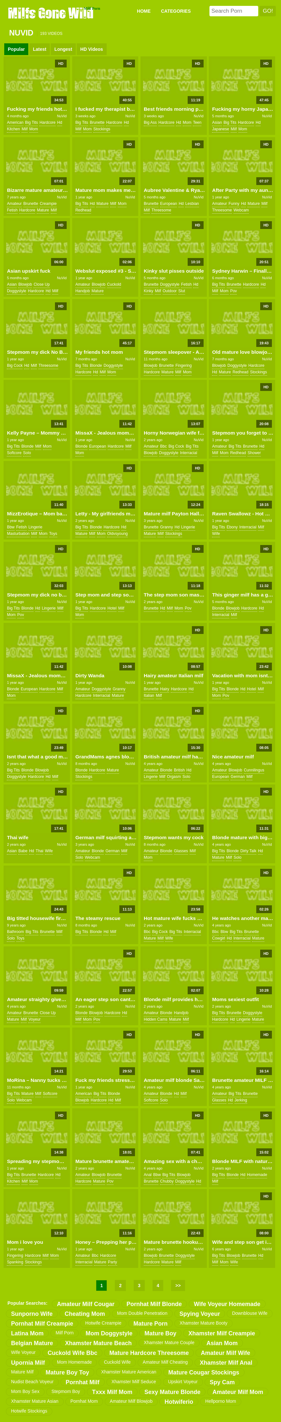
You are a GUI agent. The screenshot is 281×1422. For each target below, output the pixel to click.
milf (24, 129)
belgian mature (32, 1343)
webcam (241, 210)
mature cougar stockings (203, 1372)
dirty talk (248, 851)
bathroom (15, 931)
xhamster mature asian (35, 1401)
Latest (39, 49)
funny (234, 203)
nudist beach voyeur (32, 1381)
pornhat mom (84, 1401)
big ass (150, 122)
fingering (183, 365)
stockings (101, 129)
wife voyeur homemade (227, 1304)
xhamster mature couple (169, 1342)
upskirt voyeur (183, 1381)
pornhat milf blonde (154, 1304)
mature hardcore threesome (149, 1353)
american (15, 122)
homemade (257, 1174)
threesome (161, 210)
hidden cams (155, 1019)
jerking (240, 1100)
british (179, 770)
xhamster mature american (128, 1371)
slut (181, 291)
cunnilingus (254, 770)
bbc (163, 446)
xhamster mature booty (203, 1323)
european (168, 203)
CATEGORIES (176, 11)
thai (39, 851)
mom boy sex (25, 1391)
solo (27, 453)
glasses (181, 851)
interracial (188, 453)
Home (144, 11)
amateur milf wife (225, 1353)
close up (41, 284)
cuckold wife (117, 1362)
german (238, 776)
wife (216, 533)
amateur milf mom (237, 1392)
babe (22, 851)
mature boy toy (67, 1372)
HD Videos (91, 49)
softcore (14, 453)
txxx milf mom (112, 1392)
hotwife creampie (103, 1323)
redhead (83, 210)
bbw (10, 527)
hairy (164, 689)
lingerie (35, 527)
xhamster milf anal (226, 1362)
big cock (14, 365)
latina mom (27, 1333)
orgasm (174, 776)
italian (149, 695)
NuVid (62, 116)
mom (33, 129)
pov (233, 291)
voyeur (34, 1019)
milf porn (65, 1332)
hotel (111, 608)
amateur (14, 203)
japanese (220, 129)
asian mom (222, 1343)
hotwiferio (179, 1402)
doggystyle (16, 291)
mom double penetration (142, 1313)
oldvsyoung (117, 533)
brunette (97, 122)
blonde (96, 365)
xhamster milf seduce (134, 1381)
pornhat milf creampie (42, 1323)
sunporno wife (32, 1314)
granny (166, 527)
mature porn (150, 1323)
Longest (63, 49)
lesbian (192, 203)
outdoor (170, 291)
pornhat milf (83, 1382)
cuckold (114, 284)
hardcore (47, 122)
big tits (31, 122)
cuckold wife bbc (72, 1353)
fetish (12, 210)
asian (217, 122)
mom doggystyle (109, 1333)
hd (59, 122)
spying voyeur (200, 1314)
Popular (16, 49)
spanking (15, 1262)
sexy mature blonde (172, 1392)
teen (197, 122)
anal (148, 1174)
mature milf (22, 1371)
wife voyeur (23, 1352)
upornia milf (28, 1362)
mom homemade (74, 1362)
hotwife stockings (29, 1411)
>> (178, 1285)
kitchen (13, 129)
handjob (82, 291)
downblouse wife (249, 1313)
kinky (148, 291)
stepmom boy (65, 1391)
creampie (48, 203)
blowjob (25, 284)
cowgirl (218, 938)
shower (254, 453)
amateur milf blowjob (131, 1401)
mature (43, 210)
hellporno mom (220, 1401)
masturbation (18, 533)
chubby (166, 1181)
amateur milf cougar (85, 1304)
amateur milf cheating (165, 1362)
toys (53, 533)
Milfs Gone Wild (51, 13)
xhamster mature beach (98, 1343)
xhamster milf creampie (221, 1333)
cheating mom (85, 1314)
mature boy (160, 1333)
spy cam (222, 1382)
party (112, 1262)
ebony (232, 527)
